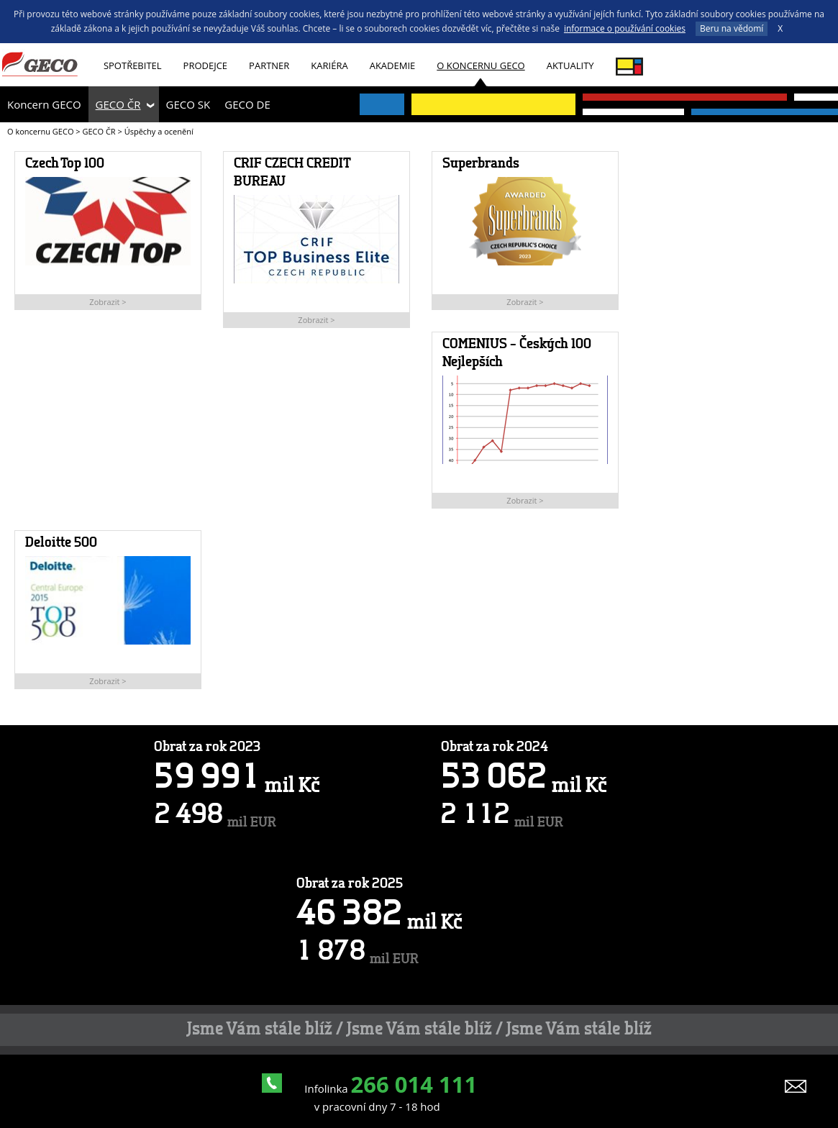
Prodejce (205, 65)
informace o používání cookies (625, 28)
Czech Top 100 (64, 164)
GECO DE (247, 104)
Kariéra (329, 65)
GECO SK (188, 104)
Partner (269, 65)
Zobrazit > (107, 301)
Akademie (393, 65)
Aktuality (570, 65)
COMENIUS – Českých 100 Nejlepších (516, 353)
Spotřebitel (133, 65)
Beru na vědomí (731, 28)
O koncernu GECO (480, 65)
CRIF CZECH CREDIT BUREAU (292, 173)
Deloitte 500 (61, 543)
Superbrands (480, 164)
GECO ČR (118, 104)
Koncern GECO (44, 104)
